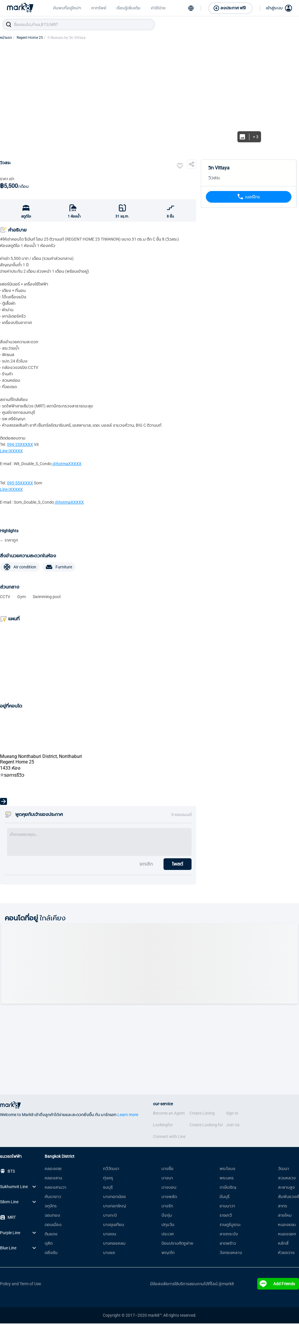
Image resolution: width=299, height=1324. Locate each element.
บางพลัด (169, 1197)
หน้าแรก (7, 38)
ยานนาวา (227, 1206)
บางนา (167, 1178)
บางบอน (168, 1187)
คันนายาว (53, 1197)
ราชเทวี (226, 1215)
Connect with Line (169, 1137)
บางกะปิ (110, 1215)
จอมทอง (52, 1215)
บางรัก (167, 1206)
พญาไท (168, 1253)
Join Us (232, 1125)
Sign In (232, 1113)
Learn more (127, 1115)
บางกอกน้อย (114, 1197)
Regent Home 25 (31, 38)
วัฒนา (283, 1169)
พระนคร (227, 1178)
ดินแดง (51, 1234)
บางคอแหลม (114, 1243)
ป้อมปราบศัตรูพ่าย (177, 1243)
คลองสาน (53, 1178)
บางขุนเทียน (113, 1225)
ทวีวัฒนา (111, 1169)
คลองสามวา (55, 1187)
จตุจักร (51, 1206)
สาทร (282, 1206)
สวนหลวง (287, 1178)
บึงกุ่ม (166, 1215)
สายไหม (285, 1215)
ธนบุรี (108, 1187)
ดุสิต (49, 1243)
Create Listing (202, 1113)
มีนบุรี (225, 1197)
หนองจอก (287, 1234)
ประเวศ (167, 1234)
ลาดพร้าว (228, 1243)
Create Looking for (206, 1125)
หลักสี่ (283, 1243)
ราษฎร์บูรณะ (230, 1225)
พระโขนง (227, 1169)
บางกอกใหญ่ (114, 1206)
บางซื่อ (167, 1169)
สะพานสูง (286, 1187)
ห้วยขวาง (286, 1253)
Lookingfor (163, 1125)
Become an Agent (169, 1113)
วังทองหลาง (231, 1253)
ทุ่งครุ (108, 1178)
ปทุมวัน (167, 1225)
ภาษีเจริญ (228, 1187)
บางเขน (109, 1234)
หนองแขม (287, 1225)
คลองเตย (53, 1169)
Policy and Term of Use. (21, 1284)
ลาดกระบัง (229, 1234)
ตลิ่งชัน (51, 1253)
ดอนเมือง (53, 1225)
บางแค (109, 1253)
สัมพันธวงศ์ (288, 1197)
